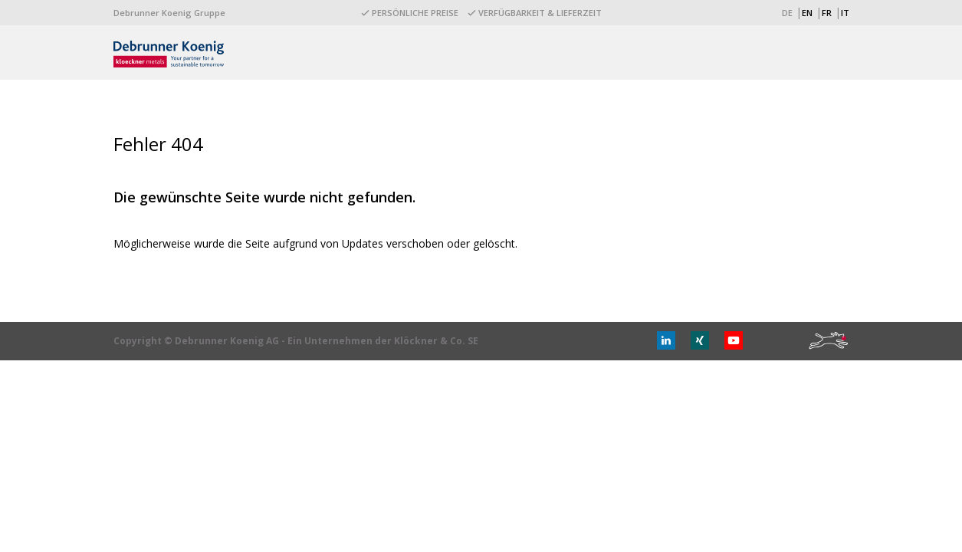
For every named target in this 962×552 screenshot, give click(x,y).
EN (807, 12)
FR (827, 12)
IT (845, 12)
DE (787, 12)
